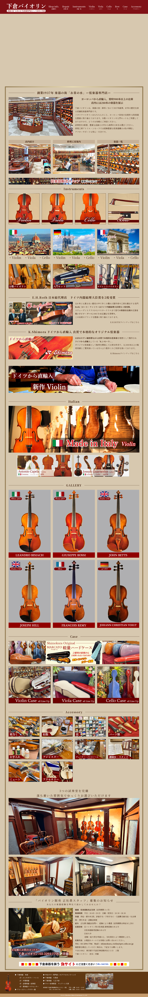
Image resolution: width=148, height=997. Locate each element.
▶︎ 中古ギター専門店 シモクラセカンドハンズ (59, 975)
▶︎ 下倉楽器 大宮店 (50, 978)
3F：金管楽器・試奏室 (27, 983)
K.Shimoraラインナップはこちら (124, 353)
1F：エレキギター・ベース (29, 978)
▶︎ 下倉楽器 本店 (21, 975)
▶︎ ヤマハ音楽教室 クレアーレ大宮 (56, 983)
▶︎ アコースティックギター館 (25, 989)
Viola (33, 257)
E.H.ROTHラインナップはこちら (124, 322)
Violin (16, 257)
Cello (46, 257)
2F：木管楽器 (24, 980)
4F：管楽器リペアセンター (29, 986)
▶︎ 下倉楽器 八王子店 (51, 980)
